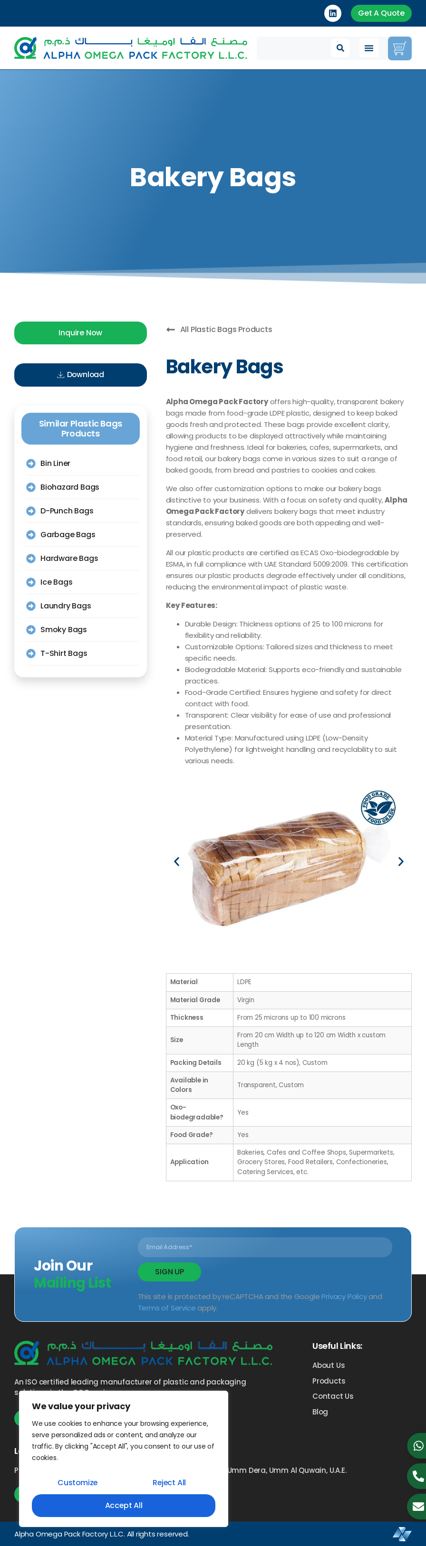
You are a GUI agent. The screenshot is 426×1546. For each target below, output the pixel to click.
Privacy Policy (344, 1296)
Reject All (169, 1482)
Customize (77, 1482)
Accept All (124, 1505)
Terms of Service (167, 1308)
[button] (340, 47)
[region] (123, 1459)
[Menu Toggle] (368, 47)
